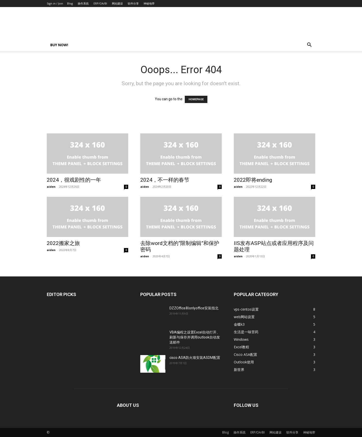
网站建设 (117, 3)
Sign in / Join (55, 3)
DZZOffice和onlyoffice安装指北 (193, 308)
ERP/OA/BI (100, 3)
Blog (70, 3)
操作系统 (83, 3)
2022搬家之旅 (63, 243)
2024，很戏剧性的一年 (74, 180)
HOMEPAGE (196, 99)
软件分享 (133, 3)
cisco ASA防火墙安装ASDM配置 (194, 358)
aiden (51, 186)
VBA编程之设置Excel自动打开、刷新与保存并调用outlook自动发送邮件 (194, 337)
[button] (309, 45)
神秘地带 (149, 3)
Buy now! (59, 44)
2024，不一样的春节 (164, 180)
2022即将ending (253, 180)
